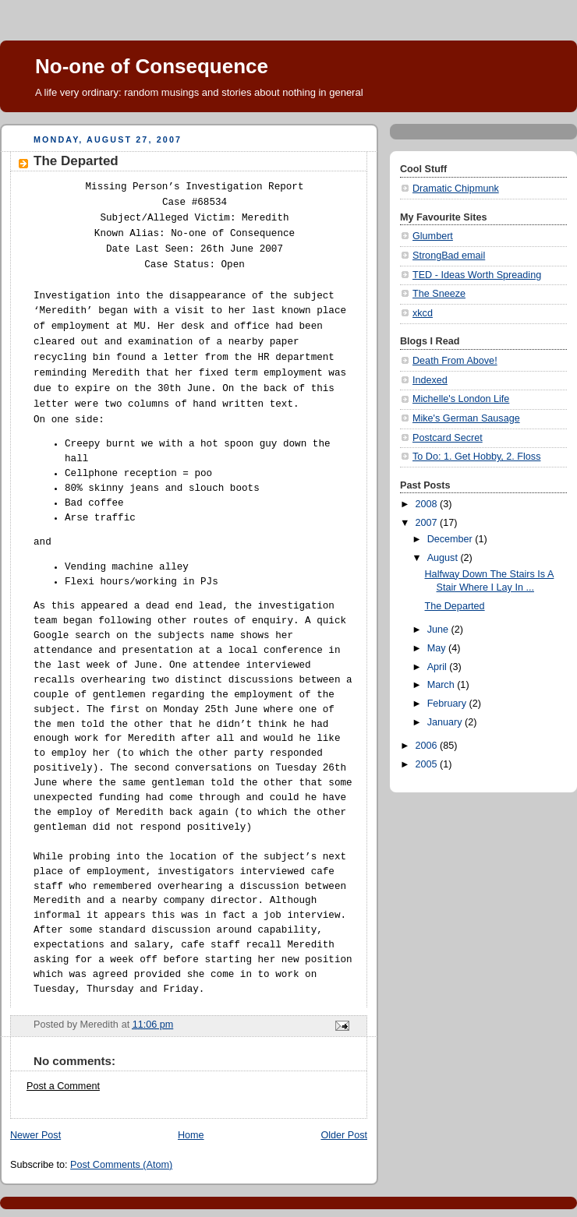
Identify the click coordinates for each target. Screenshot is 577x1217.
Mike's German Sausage (466, 418)
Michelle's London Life (460, 398)
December (451, 539)
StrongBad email (448, 255)
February (448, 703)
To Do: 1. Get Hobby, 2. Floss (476, 456)
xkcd (422, 313)
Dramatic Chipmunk (455, 188)
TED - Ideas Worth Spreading (476, 275)
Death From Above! (454, 360)
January (446, 722)
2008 (428, 504)
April (438, 666)
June (439, 629)
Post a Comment (63, 1086)
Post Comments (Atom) (121, 1164)
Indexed (430, 380)
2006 (428, 745)
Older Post (343, 1135)
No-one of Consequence (151, 66)
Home (191, 1135)
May (437, 648)
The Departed (455, 606)
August (444, 557)
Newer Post (35, 1135)
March (442, 684)
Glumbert (432, 236)
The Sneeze (438, 293)
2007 (428, 522)
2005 (428, 764)
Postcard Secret (447, 437)
